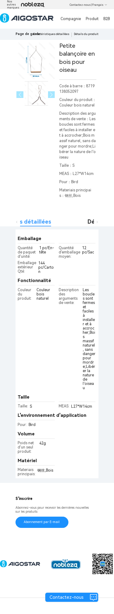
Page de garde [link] (28, 34)
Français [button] (99, 4)
